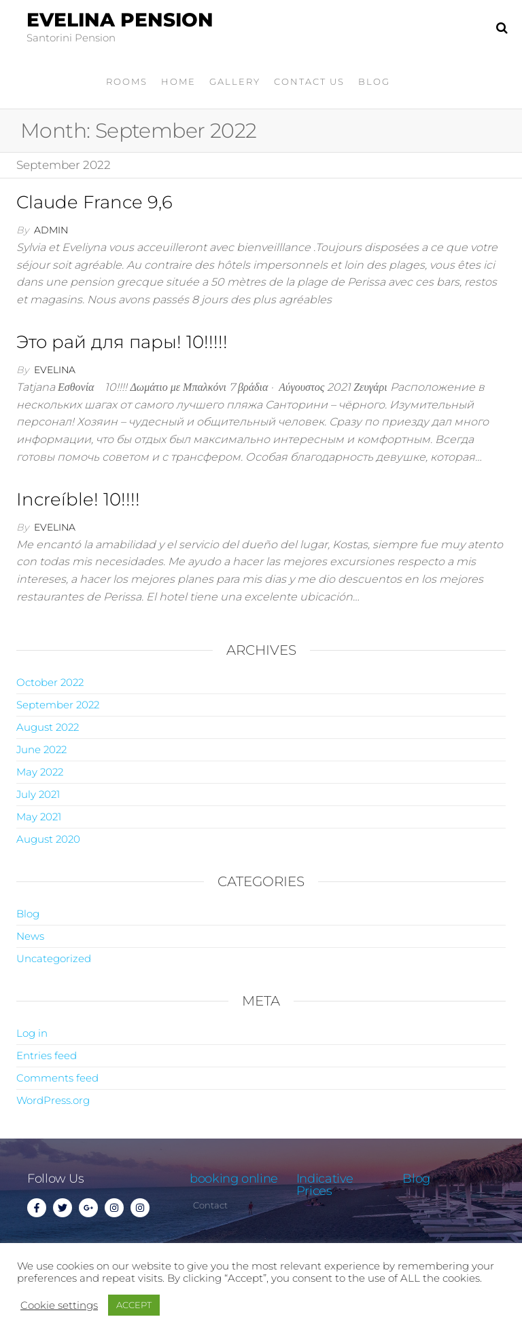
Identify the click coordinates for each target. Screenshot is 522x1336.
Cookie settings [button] (59, 1305)
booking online (234, 1178)
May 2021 (38, 816)
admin (51, 230)
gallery (234, 81)
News (30, 936)
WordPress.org (53, 1100)
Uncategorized (53, 958)
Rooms (126, 81)
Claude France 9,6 (94, 202)
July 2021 (38, 794)
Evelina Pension (120, 19)
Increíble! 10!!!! (78, 499)
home (178, 81)
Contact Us (309, 81)
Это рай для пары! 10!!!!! (122, 342)
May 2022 (39, 771)
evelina (54, 370)
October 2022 (50, 682)
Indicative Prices (324, 1184)
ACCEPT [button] (134, 1304)
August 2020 (48, 839)
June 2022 (41, 749)
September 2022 (57, 704)
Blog (374, 81)
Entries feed (46, 1055)
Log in (32, 1033)
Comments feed (57, 1077)
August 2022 (47, 727)
